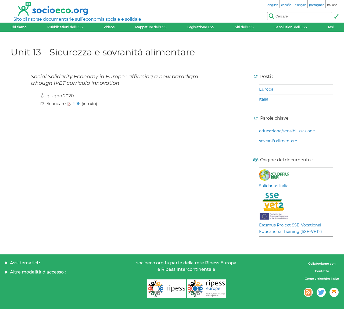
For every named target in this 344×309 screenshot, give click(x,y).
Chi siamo (18, 27)
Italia (263, 99)
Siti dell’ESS (244, 27)
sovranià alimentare (278, 140)
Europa (266, 89)
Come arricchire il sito (322, 278)
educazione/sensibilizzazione (287, 131)
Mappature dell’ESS (151, 27)
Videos (108, 27)
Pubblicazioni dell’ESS (65, 27)
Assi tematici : (25, 262)
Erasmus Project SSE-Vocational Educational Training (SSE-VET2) (290, 228)
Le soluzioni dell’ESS (290, 27)
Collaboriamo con (322, 263)
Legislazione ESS (200, 27)
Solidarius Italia (273, 185)
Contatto (322, 271)
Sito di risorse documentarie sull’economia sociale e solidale (77, 19)
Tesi (331, 27)
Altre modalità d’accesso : (38, 272)
